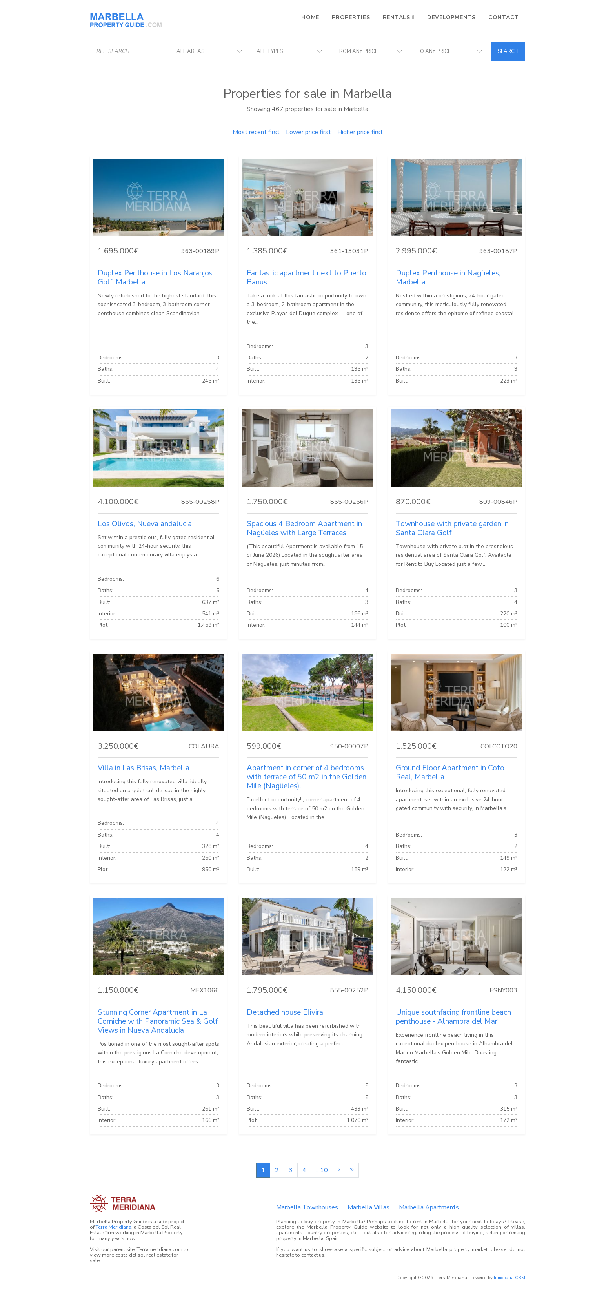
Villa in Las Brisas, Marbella (143, 768)
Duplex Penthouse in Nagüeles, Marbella (448, 277)
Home (310, 17)
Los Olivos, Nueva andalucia (145, 524)
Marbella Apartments (429, 1207)
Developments (451, 17)
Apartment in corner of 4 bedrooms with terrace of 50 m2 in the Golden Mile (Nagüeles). (306, 777)
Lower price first (308, 132)
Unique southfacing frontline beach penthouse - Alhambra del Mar (453, 1017)
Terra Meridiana (113, 1227)
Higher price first (360, 132)
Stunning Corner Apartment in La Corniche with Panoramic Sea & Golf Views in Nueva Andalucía (158, 1021)
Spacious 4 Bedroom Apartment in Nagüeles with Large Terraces (304, 528)
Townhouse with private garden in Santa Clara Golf (452, 528)
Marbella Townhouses (307, 1207)
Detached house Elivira (285, 1012)
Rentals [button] (396, 17)
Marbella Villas (368, 1207)
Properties (351, 17)
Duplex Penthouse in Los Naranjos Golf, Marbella (155, 277)
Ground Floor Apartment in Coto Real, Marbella (450, 772)
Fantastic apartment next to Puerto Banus (306, 277)
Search (508, 51)
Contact (503, 17)
